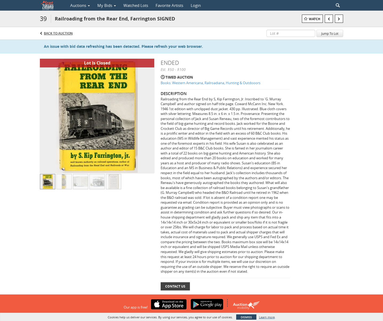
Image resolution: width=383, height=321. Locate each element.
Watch (314, 19)
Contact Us (175, 286)
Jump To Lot (329, 33)
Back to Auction (58, 33)
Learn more (267, 317)
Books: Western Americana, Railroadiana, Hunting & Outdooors (210, 82)
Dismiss (246, 317)
